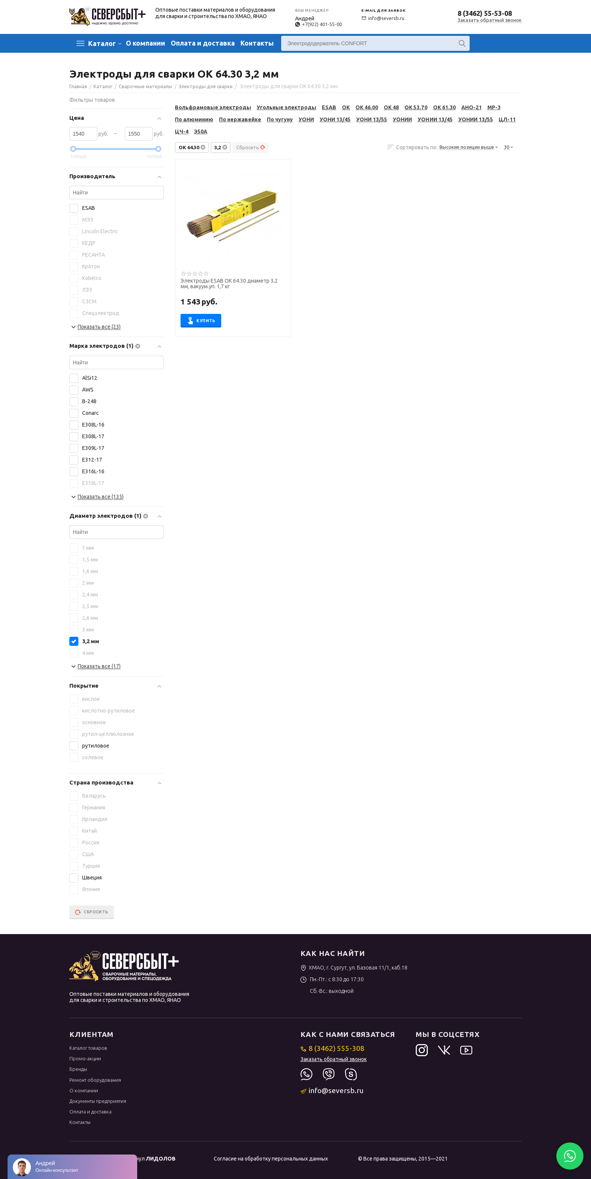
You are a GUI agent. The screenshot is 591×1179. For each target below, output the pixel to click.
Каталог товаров (88, 1048)
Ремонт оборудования (95, 1080)
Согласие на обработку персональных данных (271, 1159)
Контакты (257, 43)
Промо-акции (85, 1058)
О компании (145, 43)
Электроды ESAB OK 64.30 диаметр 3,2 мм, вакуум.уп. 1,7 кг (229, 283)
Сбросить (250, 147)
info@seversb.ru (382, 18)
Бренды (78, 1069)
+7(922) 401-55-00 (318, 24)
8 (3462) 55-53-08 (485, 13)
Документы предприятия (97, 1101)
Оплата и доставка (203, 43)
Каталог (102, 43)
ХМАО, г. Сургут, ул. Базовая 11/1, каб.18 (354, 968)
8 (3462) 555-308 (332, 1048)
